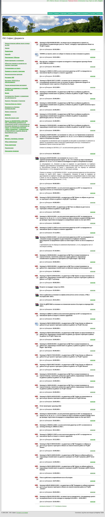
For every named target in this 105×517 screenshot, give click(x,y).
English (100, 0)
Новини (56, 13)
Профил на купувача (82, 13)
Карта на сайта (93, 0)
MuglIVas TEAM (99, 512)
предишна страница (45, 506)
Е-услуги (92, 13)
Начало (50, 13)
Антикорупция (63, 0)
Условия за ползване (22, 512)
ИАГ (48, 0)
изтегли (92, 49)
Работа (52, 0)
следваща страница (61, 506)
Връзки (57, 0)
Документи (71, 13)
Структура (63, 13)
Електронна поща (83, 0)
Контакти (99, 13)
